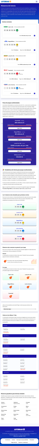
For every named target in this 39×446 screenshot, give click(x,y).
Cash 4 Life (19, 204)
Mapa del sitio (14, 442)
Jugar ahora (19, 128)
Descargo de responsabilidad (22, 439)
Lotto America (19, 228)
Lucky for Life (19, 212)
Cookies (13, 439)
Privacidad (32, 439)
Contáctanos (7, 439)
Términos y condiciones (23, 442)
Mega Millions (19, 220)
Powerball (19, 236)
